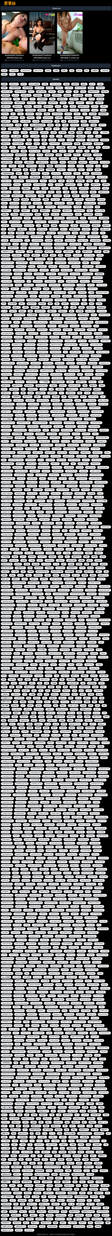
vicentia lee (31, 668)
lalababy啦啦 (72, 218)
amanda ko (15, 735)
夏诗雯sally (71, 248)
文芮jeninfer (79, 211)
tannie (33, 664)
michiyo (5, 356)
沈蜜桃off (5, 196)
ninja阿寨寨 (104, 218)
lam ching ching (42, 910)
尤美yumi (44, 132)
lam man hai (19, 914)
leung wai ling (89, 936)
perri (4, 222)
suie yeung (83, 1033)
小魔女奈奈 (60, 389)
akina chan (6, 315)
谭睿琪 (4, 575)
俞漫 (19, 1115)
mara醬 (48, 240)
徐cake (99, 694)
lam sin (43, 914)
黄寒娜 (98, 1226)
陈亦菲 (64, 1211)
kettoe (80, 166)
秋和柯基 (68, 118)
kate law (46, 624)
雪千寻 (83, 397)
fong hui (95, 839)
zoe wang (58, 1104)
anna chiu (77, 739)
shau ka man (58, 1018)
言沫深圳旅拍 (6, 1208)
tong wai (46, 1051)
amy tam (56, 315)
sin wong (76, 1025)
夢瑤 (65, 687)
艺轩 (52, 136)
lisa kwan (55, 944)
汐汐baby (86, 229)
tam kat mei (97, 367)
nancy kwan (6, 493)
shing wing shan (44, 657)
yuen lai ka (98, 1096)
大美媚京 (53, 385)
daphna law (82, 813)
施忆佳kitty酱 (6, 564)
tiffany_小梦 (6, 1048)
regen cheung (66, 1007)
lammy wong (18, 918)
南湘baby (91, 1118)
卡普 (99, 1118)
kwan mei (31, 899)
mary (79, 966)
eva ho (28, 832)
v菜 (16, 1063)
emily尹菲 (93, 162)
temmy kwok (32, 371)
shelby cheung (20, 367)
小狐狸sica (71, 147)
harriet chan (22, 445)
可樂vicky (16, 1122)
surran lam (6, 1037)
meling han (53, 970)
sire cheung (31, 519)
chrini (96, 802)
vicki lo (17, 1059)
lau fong (78, 918)
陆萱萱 (4, 88)
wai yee (34, 1063)
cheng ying (91, 776)
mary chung (89, 966)
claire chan (6, 813)
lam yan (46, 471)
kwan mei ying (44, 899)
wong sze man (37, 1078)
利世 (97, 207)
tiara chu (27, 1044)
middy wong (67, 973)
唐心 (67, 557)
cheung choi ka (45, 419)
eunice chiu (67, 438)
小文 (32, 1141)
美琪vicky (17, 1193)
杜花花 (99, 304)
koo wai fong (85, 895)
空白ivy (97, 709)
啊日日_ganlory (35, 248)
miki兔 (18, 285)
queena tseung (73, 501)
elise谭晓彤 (57, 821)
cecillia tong (97, 411)
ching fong (21, 791)
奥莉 (57, 304)
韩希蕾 (85, 575)
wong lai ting (21, 672)
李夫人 (16, 393)
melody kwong (91, 970)
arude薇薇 (88, 214)
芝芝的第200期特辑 (81, 1197)
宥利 (23, 389)
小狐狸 (30, 251)
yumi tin (70, 549)
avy (25, 125)
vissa (94, 1059)
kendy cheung (56, 341)
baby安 (59, 746)
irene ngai (85, 865)
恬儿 (37, 1152)
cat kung (57, 761)
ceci (102, 233)
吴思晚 (34, 1122)
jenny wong (6, 337)
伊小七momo (78, 553)
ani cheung (69, 579)
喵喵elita (76, 1122)
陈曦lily (33, 1215)
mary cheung (7, 486)
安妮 (108, 1133)
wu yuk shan (44, 1081)
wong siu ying (67, 222)
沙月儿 (87, 1171)
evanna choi (79, 605)
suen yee (36, 523)
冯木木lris (85, 110)
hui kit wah (18, 449)
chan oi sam (48, 772)
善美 (67, 1122)
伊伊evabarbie (7, 1111)
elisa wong (64, 266)
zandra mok (16, 225)
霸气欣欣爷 (5, 728)
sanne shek (69, 1014)
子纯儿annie (92, 248)
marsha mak (97, 281)
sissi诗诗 (107, 240)
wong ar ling (97, 542)
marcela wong (86, 482)
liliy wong (45, 635)
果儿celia (65, 702)
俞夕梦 (12, 1115)
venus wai (45, 534)
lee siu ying (6, 281)
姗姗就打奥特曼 (35, 1130)
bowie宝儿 (5, 586)
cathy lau (92, 586)
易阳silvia (5, 144)
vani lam (5, 668)
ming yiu (83, 977)
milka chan (70, 240)
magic (105, 638)
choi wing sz (31, 598)
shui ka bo (58, 657)
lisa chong (43, 944)
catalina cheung (58, 411)
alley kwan (44, 315)
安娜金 (4, 1137)
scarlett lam (61, 512)
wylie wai (90, 672)
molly (88, 981)
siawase (35, 1025)
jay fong (98, 333)
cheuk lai (46, 780)
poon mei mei (72, 999)
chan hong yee (37, 769)
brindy (45, 173)
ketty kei (82, 341)
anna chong (89, 739)
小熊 (64, 1141)
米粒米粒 (15, 1189)
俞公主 (4, 1115)
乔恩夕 (93, 1107)
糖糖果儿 (16, 713)
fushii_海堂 (6, 270)
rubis (46, 289)
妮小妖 (17, 691)
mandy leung (72, 281)
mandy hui (6, 642)
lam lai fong (7, 471)
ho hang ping (7, 333)
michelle (67, 173)
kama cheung (74, 460)
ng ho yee (19, 988)
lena (44, 144)
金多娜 (87, 1208)
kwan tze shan (69, 278)
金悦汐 (106, 1208)
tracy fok (57, 1051)
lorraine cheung (8, 638)
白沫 (19, 1185)
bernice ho (16, 318)
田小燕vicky (17, 709)
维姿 (76, 1189)
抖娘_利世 (99, 103)
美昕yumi (104, 1189)
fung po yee (82, 843)
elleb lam (74, 326)
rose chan (74, 1011)
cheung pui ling (81, 784)
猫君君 (33, 170)
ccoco (18, 765)
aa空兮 (47, 731)
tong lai (5, 1051)
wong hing (36, 1070)
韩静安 (4, 147)
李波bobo (95, 1159)
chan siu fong (7, 263)
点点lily (47, 705)
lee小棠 (4, 240)
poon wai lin (36, 1003)
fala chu (104, 605)
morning (5, 359)
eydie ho (80, 832)
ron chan (81, 363)
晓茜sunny (6, 393)
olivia (24, 132)
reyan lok (31, 1011)
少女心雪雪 (5, 1148)
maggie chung (7, 958)
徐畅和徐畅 (5, 1152)
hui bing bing (99, 445)
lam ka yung (42, 627)
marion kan (68, 966)
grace (40, 851)
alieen (4, 735)
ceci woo (39, 765)
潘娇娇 (50, 1178)
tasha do (65, 1040)
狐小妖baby (56, 307)
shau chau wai (44, 516)
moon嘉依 (81, 646)
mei (65, 352)
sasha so (30, 512)
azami (63, 103)
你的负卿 (92, 114)
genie (40, 847)
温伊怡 (26, 1178)
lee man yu (54, 475)
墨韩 (18, 1126)
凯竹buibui (31, 304)
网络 (86, 70)
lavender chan (94, 627)
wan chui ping (57, 1063)
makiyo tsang (7, 962)
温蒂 (30, 568)
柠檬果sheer (16, 1167)
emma (4, 203)
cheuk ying (58, 780)
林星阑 (77, 144)
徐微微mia (49, 155)
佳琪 (79, 679)
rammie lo (27, 1007)
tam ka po (30, 1040)
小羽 (30, 1144)
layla (30, 475)
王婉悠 (37, 1182)
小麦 (106, 1144)
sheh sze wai (14, 222)
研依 (78, 1185)
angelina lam (43, 400)
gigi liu (48, 218)
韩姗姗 (22, 728)
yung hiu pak (7, 1104)
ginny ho (97, 847)
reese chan (84, 504)
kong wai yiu (35, 895)
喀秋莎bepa (41, 687)
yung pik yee (46, 1104)
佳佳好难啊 (12, 304)
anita (98, 136)
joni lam (103, 877)
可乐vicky (74, 125)
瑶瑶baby (66, 1182)
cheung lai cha (21, 784)
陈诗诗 (89, 1215)
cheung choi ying (60, 594)
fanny (16, 836)
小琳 (51, 389)
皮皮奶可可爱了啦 (14, 129)
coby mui (32, 813)
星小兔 (78, 698)
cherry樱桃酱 (6, 419)
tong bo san (46, 244)
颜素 (55, 1223)
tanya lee (43, 664)
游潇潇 (42, 1178)
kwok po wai (21, 903)
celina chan (104, 586)
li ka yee (21, 478)
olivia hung (42, 992)
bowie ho (92, 754)
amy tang (55, 199)
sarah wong (18, 512)
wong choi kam (96, 1066)
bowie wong (73, 259)
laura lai (5, 348)
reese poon (36, 363)
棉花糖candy (74, 229)
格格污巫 (27, 1167)
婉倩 (13, 1133)
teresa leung (7, 1044)
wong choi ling (8, 1070)
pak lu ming (81, 359)
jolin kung (81, 877)
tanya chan (81, 527)
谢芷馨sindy (57, 177)
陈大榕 (56, 724)
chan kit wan (7, 590)
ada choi (51, 233)
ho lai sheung (65, 858)
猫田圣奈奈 (5, 255)
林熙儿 (47, 702)
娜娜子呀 (93, 385)
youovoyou (36, 1096)
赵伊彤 (42, 720)
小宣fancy (20, 251)
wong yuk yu (78, 1078)
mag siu (81, 955)
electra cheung (8, 605)
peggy (99, 650)
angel (78, 214)
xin (85, 114)
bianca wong (102, 750)
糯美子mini (6, 106)
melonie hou (88, 352)
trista (30, 1055)
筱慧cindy (94, 1185)
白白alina (28, 1185)
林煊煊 (71, 564)
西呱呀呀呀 (72, 162)
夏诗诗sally (59, 248)
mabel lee (60, 955)
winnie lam (68, 1066)
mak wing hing (82, 958)
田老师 (91, 1182)
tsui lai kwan (102, 371)
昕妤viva (48, 1156)
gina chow (89, 609)
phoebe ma (14, 207)
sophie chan (92, 519)
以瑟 (20, 679)
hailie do (44, 270)
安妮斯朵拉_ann (7, 251)
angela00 (30, 400)
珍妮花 (81, 307)
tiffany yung (95, 1044)
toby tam (78, 1048)
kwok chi (105, 624)
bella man (103, 404)
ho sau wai (71, 237)
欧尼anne (5, 1171)
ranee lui (38, 1007)
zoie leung (29, 225)
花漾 (71, 70)
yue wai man (31, 382)
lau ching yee (96, 344)
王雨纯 (45, 84)
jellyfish (48, 203)
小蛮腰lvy (63, 1144)
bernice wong (7, 408)
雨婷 (21, 1219)
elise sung (32, 605)
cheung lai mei (75, 419)
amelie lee (27, 735)
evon (78, 438)
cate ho (79, 761)
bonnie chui (94, 408)
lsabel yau (18, 352)
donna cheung (54, 817)
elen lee (76, 434)
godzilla (61, 170)
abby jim (55, 214)
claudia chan (74, 263)
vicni (92, 99)
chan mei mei (21, 772)
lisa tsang (99, 944)
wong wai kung (95, 296)
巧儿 (48, 1148)
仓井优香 (52, 181)
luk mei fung (71, 638)
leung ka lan (7, 936)
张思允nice (23, 177)
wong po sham (80, 296)
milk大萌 (17, 977)
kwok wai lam (84, 278)
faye (96, 326)
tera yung (99, 1040)
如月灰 (40, 155)
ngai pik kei (6, 992)
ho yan (16, 862)
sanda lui (57, 1014)
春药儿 (57, 1156)
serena (99, 512)
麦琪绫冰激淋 (52, 1226)
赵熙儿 (29, 575)
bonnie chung (32, 754)
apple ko (101, 579)
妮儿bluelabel (75, 385)
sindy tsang (18, 519)
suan (49, 1033)
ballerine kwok (19, 583)
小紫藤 (32, 694)
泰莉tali (17, 1174)
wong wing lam (52, 1078)
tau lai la (76, 1040)
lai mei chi (69, 467)
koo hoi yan (29, 344)
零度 (69, 1219)
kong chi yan (93, 624)
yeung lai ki (73, 1089)
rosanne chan (53, 1011)
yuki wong (84, 1100)
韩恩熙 (30, 728)
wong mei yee (38, 1074)
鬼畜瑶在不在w (83, 106)
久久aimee (35, 136)
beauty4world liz (8, 750)
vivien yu (71, 668)
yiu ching (76, 1092)
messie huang (32, 181)
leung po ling (16, 240)
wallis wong (99, 538)
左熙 (46, 694)
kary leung (20, 341)
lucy (88, 118)
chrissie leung (101, 322)
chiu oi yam (69, 423)
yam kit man (87, 1081)
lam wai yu (35, 471)
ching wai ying (73, 791)
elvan (26, 824)
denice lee (29, 434)
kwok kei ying (7, 903)
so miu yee (68, 1029)
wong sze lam (30, 378)
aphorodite (40, 743)
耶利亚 (82, 1193)
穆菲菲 (41, 170)
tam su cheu (6, 371)
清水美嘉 (90, 1174)
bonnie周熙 (46, 754)
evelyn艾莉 (105, 162)
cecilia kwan (83, 411)
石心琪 (87, 393)
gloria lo (19, 851)
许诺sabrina (57, 114)
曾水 (3, 1159)
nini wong (56, 359)
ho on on (5, 862)
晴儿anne (77, 1156)
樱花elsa (16, 307)
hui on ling (44, 449)
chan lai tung (36, 590)
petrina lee (19, 501)
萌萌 (16, 1204)
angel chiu (6, 400)
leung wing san (8, 478)
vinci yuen (60, 668)
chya (41, 598)
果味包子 (70, 1163)
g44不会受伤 (26, 203)
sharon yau (45, 1018)
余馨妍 (55, 679)
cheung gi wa (71, 780)
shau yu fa (84, 1018)
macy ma (83, 638)
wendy (33, 296)
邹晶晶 (90, 181)
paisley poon (68, 359)
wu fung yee (91, 1078)
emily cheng (54, 605)
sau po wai (103, 1014)
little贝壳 (80, 635)
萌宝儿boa (96, 717)
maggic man (42, 352)
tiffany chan (39, 1044)
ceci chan (28, 765)
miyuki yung (41, 285)
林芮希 (79, 564)
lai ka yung (98, 906)
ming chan (59, 977)
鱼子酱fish (73, 99)
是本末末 (18, 564)
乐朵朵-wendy (74, 1107)
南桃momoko (93, 91)
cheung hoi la (100, 780)
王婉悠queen (30, 196)
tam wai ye (42, 1040)
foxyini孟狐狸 (7, 158)
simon (44, 1025)
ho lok (17, 612)
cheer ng (20, 776)
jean (73, 616)
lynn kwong (37, 240)
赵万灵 (20, 575)
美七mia (5, 114)
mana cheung (49, 962)
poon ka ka (60, 501)
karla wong (6, 624)
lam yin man (96, 914)
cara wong (58, 318)
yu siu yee (19, 382)
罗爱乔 (84, 1189)
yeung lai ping (49, 545)
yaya (3, 676)
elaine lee (42, 266)
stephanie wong (23, 523)
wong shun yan (83, 1074)
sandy (103, 653)
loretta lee (104, 635)
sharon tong (32, 1018)
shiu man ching (94, 1022)
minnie (17, 184)
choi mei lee (58, 795)
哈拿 (60, 557)
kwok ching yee (91, 899)
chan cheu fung (40, 322)
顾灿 (26, 173)
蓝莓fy (79, 571)
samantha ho (87, 508)
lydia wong (81, 478)
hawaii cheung (21, 854)
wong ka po (48, 1070)
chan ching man (76, 765)
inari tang (63, 865)
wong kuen (61, 1070)
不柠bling (101, 300)
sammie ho (32, 1014)
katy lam (20, 464)
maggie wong (46, 958)
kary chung (34, 624)
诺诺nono (17, 1208)
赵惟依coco (52, 720)
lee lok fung (41, 475)
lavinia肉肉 (30, 110)
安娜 (74, 691)
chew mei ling (7, 791)
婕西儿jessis (23, 1133)
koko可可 (97, 891)
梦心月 (92, 84)
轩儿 (67, 1208)
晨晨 (101, 698)
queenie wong (88, 501)
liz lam (76, 348)
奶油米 (95, 687)
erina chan (28, 828)
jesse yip (67, 873)
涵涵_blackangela (42, 1174)
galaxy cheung (7, 847)
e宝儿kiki (91, 832)
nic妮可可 (31, 650)
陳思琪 (4, 1219)
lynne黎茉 (24, 955)
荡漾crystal (60, 717)
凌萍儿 (32, 683)
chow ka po (83, 798)
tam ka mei (19, 1040)
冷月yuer (23, 683)
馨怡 (71, 311)
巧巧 (55, 1148)
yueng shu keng (53, 1100)
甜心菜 (90, 568)
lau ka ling (20, 921)
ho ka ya (30, 858)
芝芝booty (14, 84)
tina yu (56, 531)
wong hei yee (23, 1070)
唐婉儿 (19, 687)
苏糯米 (33, 717)
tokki (71, 664)
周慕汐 (47, 114)
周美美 (4, 687)
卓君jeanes (66, 1118)
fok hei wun (43, 839)
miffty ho (5, 490)
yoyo (68, 91)
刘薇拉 (4, 1118)
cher (48, 594)
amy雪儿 (44, 579)
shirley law (66, 1022)
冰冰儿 (23, 557)
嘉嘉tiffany (17, 385)
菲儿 (89, 1200)
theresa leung (33, 531)
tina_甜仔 (27, 184)
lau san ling (55, 921)
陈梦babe (20, 233)
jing (48, 620)
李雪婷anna (68, 251)
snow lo (56, 519)
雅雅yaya (13, 1219)
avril (20, 114)
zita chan (18, 553)
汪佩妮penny (20, 568)
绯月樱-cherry (7, 110)
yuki (64, 1100)
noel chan (67, 493)
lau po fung (42, 921)
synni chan (54, 1037)
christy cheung (50, 806)
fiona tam (37, 218)
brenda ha (17, 586)
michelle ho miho (38, 973)
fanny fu (39, 836)
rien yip (18, 508)
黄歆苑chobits (7, 1230)
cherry (49, 263)
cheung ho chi (60, 419)
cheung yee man (67, 787)
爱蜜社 (64, 70)
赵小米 (50, 1208)
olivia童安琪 (6, 497)
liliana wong (69, 940)
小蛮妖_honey (51, 1144)
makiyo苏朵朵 (21, 962)
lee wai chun (67, 475)
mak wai (70, 958)
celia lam (19, 415)
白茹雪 (91, 147)
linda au (81, 940)
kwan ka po (42, 344)
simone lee (6, 519)
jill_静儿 (28, 620)
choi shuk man (101, 795)
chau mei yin (37, 594)
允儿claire (63, 225)
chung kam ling (21, 810)
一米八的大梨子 (43, 158)
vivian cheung (21, 296)
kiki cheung (83, 464)
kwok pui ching (35, 903)
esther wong (66, 828)
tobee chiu (57, 1048)
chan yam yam (104, 590)
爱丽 (75, 1178)
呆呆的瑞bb (91, 683)
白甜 (48, 196)
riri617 (41, 1011)
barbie (92, 746)
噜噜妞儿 (92, 1122)
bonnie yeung (94, 583)
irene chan (99, 612)
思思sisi (36, 698)
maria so (30, 966)
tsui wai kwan (51, 1055)
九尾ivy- (70, 382)
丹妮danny (30, 1107)
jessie (82, 158)
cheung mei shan (77, 594)
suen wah (58, 1033)
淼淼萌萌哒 (35, 307)
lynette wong (95, 478)
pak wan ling (31, 996)
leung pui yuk (75, 936)
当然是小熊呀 (71, 560)
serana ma (88, 512)
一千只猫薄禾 (44, 382)
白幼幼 (12, 1185)
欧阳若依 (15, 705)
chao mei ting (7, 776)
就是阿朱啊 (5, 95)
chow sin (44, 802)
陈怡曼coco (16, 1215)
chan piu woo (58, 415)
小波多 (74, 192)
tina (32, 99)
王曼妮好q (49, 568)
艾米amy (52, 1197)
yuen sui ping (26, 676)
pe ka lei (52, 996)
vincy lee (65, 1059)
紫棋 (33, 713)
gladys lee (33, 270)
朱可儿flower (34, 151)
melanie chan (40, 970)
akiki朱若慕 (88, 731)
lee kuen (78, 929)
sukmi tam (17, 661)
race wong (18, 504)
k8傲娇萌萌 (99, 274)
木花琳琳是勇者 (15, 88)
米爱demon (6, 713)
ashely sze (21, 404)
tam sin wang (78, 661)
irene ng (17, 616)
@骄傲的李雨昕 (36, 731)
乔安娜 (85, 1107)
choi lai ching (19, 795)
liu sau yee (33, 947)
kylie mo (75, 906)
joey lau (49, 877)
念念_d (81, 170)
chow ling (33, 802)
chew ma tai (95, 787)
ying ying (96, 378)
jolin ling (92, 877)
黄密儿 (90, 1226)
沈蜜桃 (25, 307)
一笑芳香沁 (104, 132)
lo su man (98, 947)
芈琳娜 (31, 571)
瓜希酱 (18, 125)
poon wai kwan (21, 1003)
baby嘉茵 (50, 746)
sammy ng (99, 508)
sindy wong (98, 1025)
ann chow (81, 579)
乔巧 (58, 553)
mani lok (96, 962)
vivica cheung (45, 538)
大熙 (3, 229)
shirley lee (69, 289)
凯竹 (39, 683)
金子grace (96, 1208)
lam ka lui (86, 910)
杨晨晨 (4, 84)
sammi (85, 173)
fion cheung (102, 836)
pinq (49, 501)
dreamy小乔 (21, 266)
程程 (85, 1185)
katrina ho (79, 884)
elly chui (102, 821)
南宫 (76, 91)
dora (58, 106)
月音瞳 (48, 129)
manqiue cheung (70, 482)
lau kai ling (6, 475)
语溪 (106, 571)
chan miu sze (63, 590)
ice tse (65, 612)
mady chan (30, 352)
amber (100, 255)
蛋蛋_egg (90, 1204)
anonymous (60, 166)
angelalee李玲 (97, 735)
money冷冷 (84, 188)
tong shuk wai (34, 1051)
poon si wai (85, 999)
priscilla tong (54, 653)
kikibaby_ (5, 891)
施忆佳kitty (24, 1156)
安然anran (14, 389)
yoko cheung (7, 382)
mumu (59, 984)
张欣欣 (21, 166)
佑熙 (3, 248)
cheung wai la (35, 787)
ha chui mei (86, 851)
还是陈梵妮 (98, 720)
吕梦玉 (25, 1122)
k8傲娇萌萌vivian (102, 337)
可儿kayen (42, 557)
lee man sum (102, 929)
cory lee (15, 326)
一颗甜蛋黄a (32, 147)
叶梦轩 (62, 683)
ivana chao (41, 616)
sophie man (102, 1029)
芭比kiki (94, 1197)
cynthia (49, 601)
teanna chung (7, 531)
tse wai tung (7, 534)
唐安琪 (61, 91)
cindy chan (61, 810)
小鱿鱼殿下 (97, 1144)
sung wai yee (104, 1033)
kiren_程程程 (56, 891)
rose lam (36, 508)
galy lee (31, 847)
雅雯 (60, 255)
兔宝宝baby (68, 1115)
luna (4, 955)
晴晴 (15, 702)
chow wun (56, 802)
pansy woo (42, 497)
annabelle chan (69, 315)
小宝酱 (32, 560)
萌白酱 (16, 199)
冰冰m (14, 683)
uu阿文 (99, 664)
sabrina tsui (6, 1014)
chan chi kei (44, 415)
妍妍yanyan (15, 1130)
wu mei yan (104, 1078)
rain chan (6, 1007)
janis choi (73, 452)
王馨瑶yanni (20, 103)
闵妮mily (38, 724)
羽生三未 (71, 713)
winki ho (99, 374)
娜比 (25, 170)
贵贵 (34, 1208)
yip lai (4, 549)
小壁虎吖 (62, 1137)
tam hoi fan (6, 1040)
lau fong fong (91, 918)
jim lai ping (38, 877)
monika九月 (96, 356)
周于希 (24, 84)
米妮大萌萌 (105, 1185)
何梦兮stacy (44, 679)
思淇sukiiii (67, 211)
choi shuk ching (85, 795)
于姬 (38, 225)
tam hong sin (51, 661)
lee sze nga (53, 932)
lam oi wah (32, 914)
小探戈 (32, 229)
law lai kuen (51, 925)
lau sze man (68, 921)
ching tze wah (37, 237)
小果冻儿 (12, 166)
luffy (61, 281)
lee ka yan (56, 173)
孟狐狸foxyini (104, 248)
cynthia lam (40, 326)
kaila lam (61, 460)
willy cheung (19, 542)
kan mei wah (6, 884)
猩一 (66, 307)
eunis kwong (100, 828)
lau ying (17, 925)
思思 (28, 698)
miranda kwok (32, 981)
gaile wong (95, 843)
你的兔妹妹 (5, 557)
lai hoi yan (86, 906)
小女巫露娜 (61, 147)
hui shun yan (7, 865)
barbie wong (33, 583)
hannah (101, 609)
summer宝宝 (96, 173)
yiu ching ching (89, 1092)
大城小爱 (73, 687)
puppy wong (49, 1003)
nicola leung (20, 992)
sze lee (65, 1037)
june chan (48, 880)
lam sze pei (98, 278)
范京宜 (49, 717)
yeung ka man (35, 545)
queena (5, 289)
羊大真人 (85, 196)
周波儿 (48, 1122)
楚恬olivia (6, 307)
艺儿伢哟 (35, 1197)
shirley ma (81, 289)
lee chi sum (6, 929)
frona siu (19, 843)
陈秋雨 (46, 214)
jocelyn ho (81, 456)
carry (51, 110)
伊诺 (3, 304)
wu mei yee (6, 1081)
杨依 (63, 564)
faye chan (50, 836)
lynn (16, 132)
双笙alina (5, 385)
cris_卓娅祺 (16, 136)
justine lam (91, 620)
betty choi (33, 408)
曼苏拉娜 (35, 564)
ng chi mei (20, 650)
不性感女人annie (58, 382)
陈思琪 (38, 214)
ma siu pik (36, 955)
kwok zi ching (94, 903)
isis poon (94, 270)
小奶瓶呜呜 (84, 1137)
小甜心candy (82, 1141)
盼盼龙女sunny (62, 709)
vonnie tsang (85, 538)
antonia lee (83, 315)
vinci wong (31, 538)
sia (27, 1025)
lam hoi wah (103, 467)
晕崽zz (93, 192)
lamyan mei (31, 918)
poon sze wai (7, 1003)
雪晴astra (81, 136)
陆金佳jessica (53, 1211)
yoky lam (24, 1096)
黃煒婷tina (90, 728)
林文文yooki (67, 144)
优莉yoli (61, 1111)
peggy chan (79, 497)
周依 (41, 1122)
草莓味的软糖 (35, 177)
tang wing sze (22, 664)
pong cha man (33, 999)
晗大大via (66, 1156)
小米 (104, 1141)
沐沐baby (77, 1171)
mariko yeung (19, 642)
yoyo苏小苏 (13, 676)
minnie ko (94, 977)
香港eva (82, 1223)
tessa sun (20, 531)
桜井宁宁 (102, 125)
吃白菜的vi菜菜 (72, 683)
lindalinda (19, 181)
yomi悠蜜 (87, 244)
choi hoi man (82, 423)
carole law (37, 761)
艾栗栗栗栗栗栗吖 (7, 173)
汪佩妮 (68, 1171)
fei (82, 836)
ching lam (91, 594)
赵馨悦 (62, 720)
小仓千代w (72, 170)
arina (50, 743)
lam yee (74, 914)
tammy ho (69, 527)
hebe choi (34, 445)
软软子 (11, 233)
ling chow (19, 944)
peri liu (74, 996)
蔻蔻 (3, 720)
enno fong (20, 438)
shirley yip (82, 516)
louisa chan (50, 281)
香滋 (90, 1223)
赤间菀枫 (55, 397)
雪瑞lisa (102, 724)
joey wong (105, 456)
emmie (27, 218)
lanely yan (6, 181)
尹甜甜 (84, 121)
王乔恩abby (16, 255)
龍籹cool (30, 233)
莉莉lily (61, 1200)
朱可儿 (31, 91)
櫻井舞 (99, 1167)
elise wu (86, 434)
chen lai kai (96, 415)
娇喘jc (74, 1130)
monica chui (54, 285)
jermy (108, 452)
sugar (59, 523)
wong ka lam (7, 672)
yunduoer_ (88, 549)
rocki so (70, 363)
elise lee (46, 821)
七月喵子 (95, 151)
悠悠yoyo (46, 1152)
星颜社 (4, 74)
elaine (31, 266)
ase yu (72, 743)
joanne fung (68, 456)
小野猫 (81, 1144)
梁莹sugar (37, 1167)
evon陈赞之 (90, 177)
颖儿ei (26, 1223)
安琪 (81, 691)
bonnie (5, 754)
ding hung (41, 817)
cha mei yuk (61, 765)
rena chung (6, 1011)
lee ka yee (67, 929)
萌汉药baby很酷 (57, 571)
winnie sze (57, 542)
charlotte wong (23, 594)
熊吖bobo (39, 568)
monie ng (84, 356)
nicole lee (56, 493)
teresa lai (34, 244)
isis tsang (56, 449)
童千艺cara (100, 568)
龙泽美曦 (79, 311)
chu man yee (79, 806)
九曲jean (38, 106)
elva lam (17, 824)
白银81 (16, 99)
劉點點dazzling (27, 1118)
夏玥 (58, 687)
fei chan (90, 836)
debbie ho (104, 430)
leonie (70, 203)
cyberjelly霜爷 (37, 601)
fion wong (6, 839)
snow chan (44, 519)
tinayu (62, 664)
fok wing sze (16, 441)
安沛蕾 (24, 560)
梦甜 (101, 702)
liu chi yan (6, 184)
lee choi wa (45, 929)
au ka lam (94, 743)
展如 (39, 694)
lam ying (5, 918)
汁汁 (23, 705)
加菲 (38, 1118)
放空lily (5, 1156)
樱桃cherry (89, 1167)
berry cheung (64, 750)
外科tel (81, 1126)
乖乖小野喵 (104, 676)
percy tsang (6, 501)
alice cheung (67, 214)
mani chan (56, 482)
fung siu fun (77, 441)
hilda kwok (6, 612)
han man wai (7, 854)
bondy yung (69, 408)
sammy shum (82, 653)
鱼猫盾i (80, 728)
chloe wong (17, 598)
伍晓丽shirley (43, 1111)
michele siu (85, 486)
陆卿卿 (45, 255)
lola (4, 166)
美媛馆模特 (93, 1189)
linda (79, 203)
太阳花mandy (84, 687)
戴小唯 (81, 1152)
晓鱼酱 (27, 564)
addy (55, 731)
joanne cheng (41, 337)
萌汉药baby (53, 103)
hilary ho (103, 330)
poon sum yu (98, 999)
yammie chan (44, 378)
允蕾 (52, 1115)
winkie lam (44, 296)
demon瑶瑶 (17, 434)
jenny (15, 873)
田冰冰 (65, 129)
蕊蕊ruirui (89, 571)
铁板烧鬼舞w (103, 114)
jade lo (33, 869)
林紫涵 (55, 702)
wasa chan (6, 542)
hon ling (40, 612)
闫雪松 (48, 575)
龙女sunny (29, 1230)
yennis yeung (82, 222)
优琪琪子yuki (81, 382)
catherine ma (7, 765)
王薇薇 (57, 1182)
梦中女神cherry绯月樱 (52, 1167)
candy (45, 188)
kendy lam (31, 464)
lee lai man (90, 929)
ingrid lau (87, 612)
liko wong (32, 478)
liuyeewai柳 (45, 947)
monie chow (72, 356)
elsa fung (6, 824)
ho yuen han (27, 862)
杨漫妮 (23, 702)
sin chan (54, 1025)
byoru (95, 233)
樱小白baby (77, 1167)
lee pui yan (55, 631)
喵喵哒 (51, 687)
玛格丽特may (72, 568)
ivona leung (83, 449)
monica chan (20, 984)
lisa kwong (67, 944)
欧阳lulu (16, 1171)
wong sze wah (78, 672)
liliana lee (56, 940)
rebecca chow (51, 1007)
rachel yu (101, 1003)
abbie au (34, 579)
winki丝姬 (55, 296)
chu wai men (60, 263)
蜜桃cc (37, 397)
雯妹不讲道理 (41, 91)
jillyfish (26, 877)
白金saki (46, 151)
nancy (77, 173)
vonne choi (72, 538)
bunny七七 (6, 411)
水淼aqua (100, 88)
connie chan (85, 598)
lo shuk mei (86, 947)
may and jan (103, 966)
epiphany (72, 824)
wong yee (65, 1078)
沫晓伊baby (52, 393)
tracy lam (80, 1051)
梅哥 (94, 702)
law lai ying (64, 925)
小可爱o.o (53, 1137)
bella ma (92, 404)
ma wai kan (48, 955)
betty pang (77, 750)
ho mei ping (79, 858)
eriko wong (42, 438)
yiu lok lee (104, 1092)
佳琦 (101, 1111)
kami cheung (98, 880)
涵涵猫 (54, 1174)
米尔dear (5, 1189)
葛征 (22, 118)
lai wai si (83, 344)
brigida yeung (30, 318)
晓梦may (97, 389)
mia (26, 973)
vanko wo (18, 374)
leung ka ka (55, 348)
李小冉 (53, 1159)
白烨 (3, 129)
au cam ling (82, 743)
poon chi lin (58, 999)
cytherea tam (35, 430)
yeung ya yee (77, 545)
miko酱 (73, 188)
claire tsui (59, 598)
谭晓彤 (27, 1208)
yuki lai (73, 1100)
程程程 (98, 170)
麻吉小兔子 (5, 579)
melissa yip (44, 486)
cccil (99, 259)
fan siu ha (6, 836)
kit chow (78, 891)
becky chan (23, 750)
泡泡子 (95, 1171)
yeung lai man (71, 378)
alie (102, 397)
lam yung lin (71, 471)
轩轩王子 (79, 720)
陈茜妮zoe (79, 1215)
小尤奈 (29, 144)
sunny (43, 181)
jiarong (16, 877)
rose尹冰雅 (85, 1011)
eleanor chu (34, 821)
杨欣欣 (24, 1163)
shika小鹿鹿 (6, 99)
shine (26, 1022)
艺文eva (87, 713)
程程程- (67, 196)
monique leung (67, 646)
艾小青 (59, 136)
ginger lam (42, 330)
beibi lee (5, 318)
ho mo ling (103, 858)
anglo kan (19, 739)
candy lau (17, 411)
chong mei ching (53, 798)
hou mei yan (87, 862)
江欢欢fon (58, 1171)
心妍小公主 (42, 103)
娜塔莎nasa (84, 1130)
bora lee (57, 754)
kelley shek (29, 278)
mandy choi (62, 962)
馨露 (108, 1223)
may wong (6, 970)
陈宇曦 (64, 724)
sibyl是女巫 (69, 657)
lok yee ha (38, 281)
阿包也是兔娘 (69, 136)
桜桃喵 (66, 84)
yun (78, 549)
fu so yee (65, 441)
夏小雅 (35, 211)
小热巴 (84, 304)
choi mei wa (70, 795)
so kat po (81, 657)
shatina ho (56, 289)
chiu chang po (88, 791)
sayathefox (54, 144)
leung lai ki (20, 635)
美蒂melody (48, 1193)
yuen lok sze (35, 549)
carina (104, 758)
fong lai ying (49, 609)
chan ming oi (35, 772)
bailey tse (69, 746)
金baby (20, 724)
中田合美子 (19, 1107)
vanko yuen (33, 534)
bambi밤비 (35, 173)
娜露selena (38, 129)
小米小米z (5, 1144)
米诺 (23, 1189)
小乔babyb (98, 691)
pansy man (94, 359)
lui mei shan (57, 638)
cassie (48, 761)
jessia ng (29, 337)
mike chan (80, 973)
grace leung (51, 851)
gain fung (90, 441)
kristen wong (55, 278)
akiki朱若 (77, 731)
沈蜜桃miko (40, 393)
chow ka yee (95, 798)
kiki (73, 464)
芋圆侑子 (67, 155)
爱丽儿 (63, 705)
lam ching (30, 627)
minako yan (44, 356)
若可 (37, 1200)
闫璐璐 (32, 1211)
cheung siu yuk (96, 784)
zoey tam (29, 553)
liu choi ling (7, 947)
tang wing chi (7, 664)
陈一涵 (48, 724)
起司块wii (19, 110)
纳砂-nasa (50, 713)
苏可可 (13, 1200)
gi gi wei (49, 847)
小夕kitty (75, 304)
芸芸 (102, 1197)
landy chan (95, 471)
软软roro (83, 162)
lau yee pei (6, 925)
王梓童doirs (47, 1182)
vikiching (34, 1059)
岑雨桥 (30, 1148)
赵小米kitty (35, 199)
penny (105, 188)
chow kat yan (7, 802)
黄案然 (100, 728)
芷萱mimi (24, 717)
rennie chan (6, 508)
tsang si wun (87, 371)
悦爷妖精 (62, 1152)
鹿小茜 (42, 1226)
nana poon (93, 646)
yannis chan (63, 1085)
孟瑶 (47, 691)
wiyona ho (84, 542)
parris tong (54, 497)
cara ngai (70, 758)
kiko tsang (25, 891)
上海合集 (99, 1104)
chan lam (91, 769)
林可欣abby (49, 1163)
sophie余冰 (6, 1033)
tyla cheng (77, 1055)
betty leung (45, 408)
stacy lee (92, 657)
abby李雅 (41, 233)
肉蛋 (79, 713)
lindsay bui (93, 940)
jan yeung (64, 869)
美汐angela (6, 1193)
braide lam (104, 754)
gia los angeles (71, 847)
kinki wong (41, 278)
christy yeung (65, 806)
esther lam (55, 438)
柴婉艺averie (103, 192)
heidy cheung (47, 445)
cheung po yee (56, 322)
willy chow (33, 542)
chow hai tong (69, 798)
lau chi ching (54, 918)
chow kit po (20, 802)
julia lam (50, 460)
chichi (71, 166)
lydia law (13, 955)
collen (4, 326)
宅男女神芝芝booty (84, 1133)
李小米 (56, 564)
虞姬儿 (99, 571)
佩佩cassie (92, 1111)
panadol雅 (65, 650)
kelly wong (28, 888)
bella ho (43, 750)
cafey (38, 758)
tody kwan (90, 1048)
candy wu (59, 758)
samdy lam (6, 192)
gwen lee (74, 851)
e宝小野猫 (101, 832)
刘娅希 (106, 1115)
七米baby (80, 1104)
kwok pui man (56, 344)
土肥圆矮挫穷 (42, 99)
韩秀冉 (107, 1219)
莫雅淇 (87, 717)
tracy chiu (74, 531)
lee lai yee (17, 348)
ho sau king (21, 333)
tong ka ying (103, 1048)
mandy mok (75, 962)
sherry (17, 1022)
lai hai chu (57, 467)
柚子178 (63, 229)
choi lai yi (45, 795)
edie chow (63, 326)
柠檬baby (98, 1163)
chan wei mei (21, 263)
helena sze (72, 854)
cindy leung (85, 810)
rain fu (16, 1007)
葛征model (27, 397)
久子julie (52, 1107)
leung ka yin (20, 936)
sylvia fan (46, 527)
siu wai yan (21, 292)
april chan (103, 400)
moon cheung (35, 984)
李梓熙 (59, 155)
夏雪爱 (94, 557)
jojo (3, 460)
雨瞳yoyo (40, 1219)
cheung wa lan (7, 787)
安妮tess (66, 691)
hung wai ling (53, 612)
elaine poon (64, 434)
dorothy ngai (102, 817)
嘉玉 (84, 1122)
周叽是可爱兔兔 (6, 162)
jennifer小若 (83, 616)
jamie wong (6, 274)
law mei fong (78, 925)
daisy (46, 430)
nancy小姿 (95, 188)
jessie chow (33, 456)
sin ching (65, 1025)
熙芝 (55, 705)
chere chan (103, 776)
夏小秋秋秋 (48, 248)
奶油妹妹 (11, 229)
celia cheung (7, 415)
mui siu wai (48, 984)
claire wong (19, 813)
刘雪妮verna (13, 248)
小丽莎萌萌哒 (22, 1137)
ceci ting (71, 411)
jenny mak (25, 873)
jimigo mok (39, 620)
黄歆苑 (80, 177)
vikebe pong (69, 374)
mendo (18, 973)
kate (103, 181)
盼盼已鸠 (13, 311)
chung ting (48, 810)
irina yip (5, 869)
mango (86, 962)
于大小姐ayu (41, 192)
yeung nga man (100, 1089)
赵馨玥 (70, 720)
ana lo (66, 735)
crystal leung (22, 601)
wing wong (17, 1066)
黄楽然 (47, 95)
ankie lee (55, 400)
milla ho (37, 977)
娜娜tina (5, 1133)
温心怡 (63, 162)
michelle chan (102, 352)
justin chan (87, 274)
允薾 (63, 121)
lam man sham (21, 471)
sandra (94, 653)
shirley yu (92, 289)
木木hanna (46, 564)
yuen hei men (99, 244)
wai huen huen (60, 244)
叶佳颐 (61, 181)
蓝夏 (64, 1204)
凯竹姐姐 (32, 557)
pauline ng (77, 650)
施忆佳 (14, 1156)
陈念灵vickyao (75, 724)
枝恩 (86, 564)
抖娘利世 (98, 560)
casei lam (94, 318)
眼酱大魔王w (62, 99)
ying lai (103, 545)
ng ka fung (32, 988)
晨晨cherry (6, 702)
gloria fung (6, 851)
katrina (56, 624)
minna (15, 95)
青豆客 (12, 74)
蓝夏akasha (94, 121)
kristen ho (18, 467)
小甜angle (15, 694)
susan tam (19, 527)
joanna (52, 140)
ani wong (31, 739)
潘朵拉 (39, 705)
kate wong (54, 884)
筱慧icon (36, 255)
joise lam (69, 877)
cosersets (14, 70)
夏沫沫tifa (16, 170)
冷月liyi (85, 1115)
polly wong (19, 999)
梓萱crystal (31, 166)
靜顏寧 (87, 1219)
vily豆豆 (49, 668)
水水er (49, 1171)
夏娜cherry (36, 1126)
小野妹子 (104, 106)
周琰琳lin (96, 225)
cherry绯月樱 (62, 110)
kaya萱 (36, 121)
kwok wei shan (70, 344)
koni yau (5, 344)
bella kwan (40, 259)
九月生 (73, 129)
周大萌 (14, 177)
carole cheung (23, 761)
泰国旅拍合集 (6, 1174)
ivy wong (95, 449)
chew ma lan (82, 787)
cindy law (73, 810)
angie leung (6, 739)
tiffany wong (81, 1044)
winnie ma (94, 668)
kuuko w (31, 103)
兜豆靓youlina (7, 155)
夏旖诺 (46, 1126)
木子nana (12, 1159)
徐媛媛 (81, 560)
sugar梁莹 (5, 244)
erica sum (5, 828)
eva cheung (17, 832)
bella (34, 750)
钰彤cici (23, 1211)
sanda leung (45, 1014)
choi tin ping (22, 798)
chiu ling (101, 791)
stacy (16, 1033)
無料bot (97, 129)
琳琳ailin (91, 307)
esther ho (53, 828)
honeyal (39, 862)
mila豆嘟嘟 (6, 977)
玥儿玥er (62, 132)
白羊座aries (39, 709)
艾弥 (104, 713)
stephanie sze (46, 292)
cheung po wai (65, 784)
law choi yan (7, 631)
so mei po (57, 1029)
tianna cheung (46, 371)
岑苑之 (22, 1148)
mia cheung (72, 486)
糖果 (30, 1189)
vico (25, 1059)
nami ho (85, 490)
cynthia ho (6, 430)
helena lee (60, 854)
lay (99, 925)
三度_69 (88, 95)
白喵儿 (4, 1185)
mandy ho (44, 482)
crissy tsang (98, 598)
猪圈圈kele (5, 1182)
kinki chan (44, 891)
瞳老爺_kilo (69, 1185)
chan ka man (51, 769)
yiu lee (24, 549)
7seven (25, 731)
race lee (15, 289)
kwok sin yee (65, 903)
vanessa (80, 103)
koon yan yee (7, 899)
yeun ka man (20, 545)
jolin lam (65, 337)
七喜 (56, 676)
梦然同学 (66, 1167)
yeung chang (21, 1089)
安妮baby (56, 691)
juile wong (75, 274)
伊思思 (28, 679)
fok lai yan (56, 839)
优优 (53, 1111)
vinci (44, 1059)
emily (95, 434)
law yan (91, 925)
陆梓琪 (56, 575)
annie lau (6, 259)
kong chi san (7, 895)
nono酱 (91, 493)
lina (65, 188)
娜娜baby (104, 1130)
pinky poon (39, 501)
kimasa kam (59, 218)
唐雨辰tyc (26, 211)
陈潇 (70, 1215)
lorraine (98, 348)
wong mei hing (36, 672)
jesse (46, 873)
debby (85, 263)
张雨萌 (94, 125)
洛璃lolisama (17, 196)
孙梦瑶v (51, 147)
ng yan (94, 988)
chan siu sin (75, 772)
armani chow (19, 259)
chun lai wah (93, 806)
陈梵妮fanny (61, 1215)
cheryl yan (20, 419)
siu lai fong (45, 1029)
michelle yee (54, 973)
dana (37, 144)
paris (42, 996)
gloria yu (67, 330)
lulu (71, 478)
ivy (97, 181)
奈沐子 (32, 155)
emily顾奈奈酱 (7, 438)
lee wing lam (66, 932)
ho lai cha (52, 858)
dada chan (43, 813)
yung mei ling (33, 1104)
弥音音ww (104, 140)
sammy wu (6, 512)
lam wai (65, 914)
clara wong (72, 598)
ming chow (72, 977)
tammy (24, 244)
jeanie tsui (85, 452)
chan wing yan (89, 772)
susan (79, 151)
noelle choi (80, 493)
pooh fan (46, 999)
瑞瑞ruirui (70, 393)
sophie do (33, 292)
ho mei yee (91, 858)
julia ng (26, 880)
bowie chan (80, 754)
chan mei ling (7, 772)
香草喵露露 (50, 170)
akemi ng (77, 255)
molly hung (99, 981)
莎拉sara (71, 1200)
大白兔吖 (98, 1126)
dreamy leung (88, 601)
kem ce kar (51, 888)
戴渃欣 (90, 560)
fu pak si (30, 843)
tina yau (46, 531)
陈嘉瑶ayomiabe (88, 1211)
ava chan (20, 746)
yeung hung (49, 1089)
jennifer (30, 114)
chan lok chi (104, 769)
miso (25, 136)
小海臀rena (29, 162)
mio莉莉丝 (17, 646)
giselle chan (55, 330)
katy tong (17, 278)
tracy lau (89, 664)
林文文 (39, 702)
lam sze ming (56, 627)
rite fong (59, 363)
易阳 (70, 698)
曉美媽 (50, 125)
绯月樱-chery (66, 1189)
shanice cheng (19, 516)
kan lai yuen (104, 620)
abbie (25, 579)
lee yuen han (79, 932)
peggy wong (63, 996)
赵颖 (30, 311)
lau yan (103, 921)
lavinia (5, 151)
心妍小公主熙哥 (27, 1152)
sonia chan (79, 519)
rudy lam (103, 1011)
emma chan (49, 824)
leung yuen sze (7, 940)
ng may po (31, 359)
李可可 (58, 251)
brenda (17, 758)
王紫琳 (73, 307)
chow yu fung (84, 802)
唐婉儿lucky (29, 687)
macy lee (71, 955)
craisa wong (26, 326)
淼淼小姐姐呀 (105, 229)
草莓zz (45, 1200)
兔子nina (105, 679)
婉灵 (34, 691)
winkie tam (45, 542)
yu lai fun (59, 1096)
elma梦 (43, 605)
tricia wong (6, 1055)
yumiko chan (60, 300)
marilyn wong (101, 482)
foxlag (55, 441)
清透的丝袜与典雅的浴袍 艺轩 (11, 1178)
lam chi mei (102, 177)
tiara (40, 207)
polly (17, 653)
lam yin (84, 914)
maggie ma (21, 958)
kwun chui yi (21, 906)
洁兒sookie (28, 1174)
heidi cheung (36, 854)
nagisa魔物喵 (34, 84)
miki (95, 132)
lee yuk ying (92, 932)
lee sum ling (80, 631)
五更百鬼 (96, 118)
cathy (16, 322)
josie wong (31, 460)
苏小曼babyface (26, 214)
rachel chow (63, 1003)
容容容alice (33, 389)
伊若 (35, 679)
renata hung (97, 504)
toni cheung (74, 371)
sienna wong (95, 516)
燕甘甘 (68, 1178)
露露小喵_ (77, 1219)
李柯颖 (85, 1159)
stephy (94, 106)
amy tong (56, 735)
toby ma (68, 1048)
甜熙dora (5, 709)
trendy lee (86, 531)
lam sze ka (54, 914)
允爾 (57, 121)
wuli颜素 (56, 1081)
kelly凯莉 (39, 888)
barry (101, 746)
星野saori (49, 251)
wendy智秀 (82, 668)
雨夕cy (93, 724)
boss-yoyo (68, 754)
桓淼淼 (87, 702)
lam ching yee (58, 910)
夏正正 (73, 1126)
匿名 (100, 382)
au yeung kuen (7, 746)
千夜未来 (74, 225)
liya (27, 240)
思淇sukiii (53, 229)
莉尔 (53, 1200)
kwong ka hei (7, 906)
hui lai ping (45, 333)
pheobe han (86, 996)
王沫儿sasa (60, 568)
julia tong (37, 880)
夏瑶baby (106, 225)
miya (24, 158)
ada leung (102, 311)
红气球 (41, 713)
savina (40, 512)
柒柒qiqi (88, 1163)
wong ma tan (102, 1070)
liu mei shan (20, 947)
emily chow (37, 824)
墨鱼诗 (26, 1126)
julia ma (16, 880)
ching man (44, 791)
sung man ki (96, 523)
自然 (107, 1193)
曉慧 (85, 1156)
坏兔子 (4, 1126)
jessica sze (6, 620)
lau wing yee (91, 921)
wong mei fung (24, 1074)
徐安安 (73, 106)
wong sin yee (7, 545)
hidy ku (95, 854)
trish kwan (20, 1055)
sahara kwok (60, 508)
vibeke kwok (69, 534)
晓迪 (95, 698)
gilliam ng (85, 847)
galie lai (21, 847)
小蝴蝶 (73, 1144)
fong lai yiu (6, 843)
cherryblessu (22, 780)
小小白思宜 (5, 1141)
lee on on (15, 932)
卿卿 (50, 304)
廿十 (79, 184)
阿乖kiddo (41, 1211)
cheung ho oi (85, 780)
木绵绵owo (56, 95)
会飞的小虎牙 (73, 1111)
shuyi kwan (62, 367)
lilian (42, 478)
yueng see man (37, 1100)
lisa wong (68, 635)
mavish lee (20, 486)
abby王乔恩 (90, 311)
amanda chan (64, 233)
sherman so (6, 1022)
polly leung (27, 653)
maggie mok (95, 638)
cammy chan (29, 586)
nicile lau (44, 493)
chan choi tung (92, 765)
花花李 (15, 717)
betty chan (21, 408)
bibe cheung (70, 583)
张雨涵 (91, 694)
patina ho (66, 497)
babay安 (40, 746)
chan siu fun (77, 590)
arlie (94, 315)
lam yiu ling (57, 471)
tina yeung (19, 1048)
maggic (90, 955)
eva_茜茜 (49, 832)
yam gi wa (5, 300)
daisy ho (55, 430)
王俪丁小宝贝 (73, 705)
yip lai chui (28, 1092)
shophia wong (7, 292)
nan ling (68, 984)
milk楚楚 (27, 977)
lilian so (44, 940)
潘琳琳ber (45, 307)
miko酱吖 (59, 240)
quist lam (6, 504)
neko (71, 151)
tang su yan (91, 661)
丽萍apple (41, 1107)
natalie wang (93, 984)
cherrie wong (7, 780)
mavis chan (46, 642)
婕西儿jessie (70, 184)
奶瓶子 (103, 687)
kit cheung (80, 624)
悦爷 (44, 698)
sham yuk (19, 1018)
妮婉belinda (6, 691)
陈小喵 (25, 99)
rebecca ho (72, 504)
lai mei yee (28, 910)
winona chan (70, 542)
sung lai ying (83, 523)
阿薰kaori (52, 311)
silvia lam (74, 367)
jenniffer (5, 873)
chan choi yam (7, 237)
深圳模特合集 (64, 1174)
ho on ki (55, 270)
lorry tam (6, 352)
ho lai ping (86, 445)
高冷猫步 (63, 728)
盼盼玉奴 (58, 1185)
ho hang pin (18, 858)
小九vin (43, 389)
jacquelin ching (8, 452)
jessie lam (17, 620)
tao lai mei (54, 1040)
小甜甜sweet (94, 1141)
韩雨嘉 (93, 575)
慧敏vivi (72, 1152)
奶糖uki (4, 1130)
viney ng (89, 374)
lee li (105, 237)
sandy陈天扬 (95, 240)
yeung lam (86, 1089)
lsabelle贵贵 (69, 951)
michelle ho (68, 642)
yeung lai (61, 1089)
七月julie (65, 676)
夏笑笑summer (41, 385)
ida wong (75, 612)
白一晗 (4, 311)
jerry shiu (37, 873)
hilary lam (55, 188)
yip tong (53, 1092)
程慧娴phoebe (85, 709)
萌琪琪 (106, 717)
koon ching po (99, 895)
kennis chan (70, 341)
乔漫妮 (101, 1107)
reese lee (37, 289)
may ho (57, 642)
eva (98, 147)
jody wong (93, 456)
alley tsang (89, 255)
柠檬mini (5, 1167)
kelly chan (43, 341)
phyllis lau (102, 285)
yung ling (20, 1104)
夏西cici (85, 125)
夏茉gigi (18, 162)
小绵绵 (22, 1144)
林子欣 (57, 129)
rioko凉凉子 (99, 95)
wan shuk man (85, 1063)
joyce (41, 460)
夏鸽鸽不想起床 (21, 155)
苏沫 (31, 1200)
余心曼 (83, 1111)
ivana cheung (69, 449)
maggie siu (33, 958)
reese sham (48, 363)
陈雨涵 (97, 1215)
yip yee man (64, 1092)
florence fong (34, 609)
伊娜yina (19, 1111)
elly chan (90, 821)
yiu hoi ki (14, 549)
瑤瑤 (97, 705)
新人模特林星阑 (85, 389)
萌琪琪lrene (6, 1204)
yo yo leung (47, 300)
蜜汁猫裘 (100, 99)
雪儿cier (76, 575)
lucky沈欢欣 (45, 638)
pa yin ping (69, 992)
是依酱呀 (58, 118)
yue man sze (71, 1096)
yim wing (5, 1092)
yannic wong (26, 1085)
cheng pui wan (48, 776)
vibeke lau (6, 1059)
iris (17, 158)
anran (91, 579)
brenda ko (28, 758)
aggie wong (65, 731)
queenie (15, 151)
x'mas (65, 1081)
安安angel (13, 560)
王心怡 (90, 170)
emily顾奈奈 (25, 121)
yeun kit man (7, 1089)
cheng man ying (33, 776)
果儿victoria (80, 88)
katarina (31, 341)
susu (44, 1037)
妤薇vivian (22, 229)
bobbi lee (57, 408)
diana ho (95, 263)
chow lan (6, 426)
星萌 (91, 304)
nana (32, 158)
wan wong (98, 1063)
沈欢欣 (95, 229)
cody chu (82, 426)
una (97, 166)
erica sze (17, 828)
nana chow (97, 490)
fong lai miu (44, 441)
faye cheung (62, 836)
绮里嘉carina (97, 393)
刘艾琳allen (64, 158)
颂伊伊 (54, 728)
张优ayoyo (65, 694)
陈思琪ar (5, 1215)
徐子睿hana (19, 698)
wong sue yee (16, 378)
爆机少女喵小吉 (6, 103)
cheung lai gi (36, 784)
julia (81, 620)
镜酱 (44, 140)
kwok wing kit (79, 903)
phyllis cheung (8, 363)
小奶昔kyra (73, 1137)
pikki (29, 501)
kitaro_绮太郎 (20, 91)
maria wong (42, 966)
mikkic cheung (30, 356)
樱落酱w (82, 147)
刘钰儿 (39, 114)
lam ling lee (98, 910)
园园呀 (86, 557)
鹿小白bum (32, 1226)
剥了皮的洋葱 (14, 1118)
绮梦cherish (14, 188)
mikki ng (91, 973)
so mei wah (67, 519)
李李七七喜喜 (100, 211)
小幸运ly (24, 1141)
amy (36, 735)
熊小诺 (4, 118)
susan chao (6, 527)
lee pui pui (43, 631)
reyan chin (19, 1011)
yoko (4, 1096)
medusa (17, 970)
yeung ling (85, 378)
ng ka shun (32, 493)
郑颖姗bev (26, 188)
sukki (16, 244)
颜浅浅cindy (46, 1223)
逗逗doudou (40, 311)
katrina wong (7, 464)
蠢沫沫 (91, 88)
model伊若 (17, 490)
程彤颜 (27, 255)
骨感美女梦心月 (20, 1226)
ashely (35, 188)
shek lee (95, 1018)
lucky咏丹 (81, 951)
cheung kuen (7, 784)
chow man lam (86, 322)
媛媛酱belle (45, 211)
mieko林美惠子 (7, 285)
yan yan (101, 672)
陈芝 (85, 724)
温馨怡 (34, 1178)
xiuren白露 (75, 1081)
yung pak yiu (74, 300)
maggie (89, 166)
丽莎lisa (75, 676)
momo (27, 490)
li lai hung (22, 940)
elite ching (69, 821)
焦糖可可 (59, 1178)
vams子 (16, 192)
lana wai (83, 471)
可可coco (5, 1122)
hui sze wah (20, 865)
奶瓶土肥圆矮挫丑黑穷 (37, 125)
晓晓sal (86, 698)
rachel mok (89, 1003)
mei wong (27, 970)
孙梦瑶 (102, 385)
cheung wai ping (51, 787)
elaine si (53, 266)
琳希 (90, 705)
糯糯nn (26, 713)
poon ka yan (40, 653)
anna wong (67, 400)
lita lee (66, 348)
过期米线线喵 (28, 88)
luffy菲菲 (104, 951)
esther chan (41, 828)
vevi (50, 184)
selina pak (6, 657)
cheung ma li (90, 419)
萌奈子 (19, 173)
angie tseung (56, 579)
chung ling (36, 810)
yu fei (106, 222)
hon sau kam (66, 270)
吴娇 (83, 683)
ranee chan (59, 504)
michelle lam (98, 486)
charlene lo (71, 415)
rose (64, 1011)
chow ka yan (96, 423)
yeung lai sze (18, 300)
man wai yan (18, 482)
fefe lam (74, 836)
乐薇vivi (84, 676)
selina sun (18, 657)
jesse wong (56, 873)
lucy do (63, 478)
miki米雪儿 (91, 642)
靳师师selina (97, 1219)
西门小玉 (46, 397)
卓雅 (46, 683)
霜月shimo (98, 144)
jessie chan (100, 873)
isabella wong (81, 270)
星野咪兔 (106, 184)
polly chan (98, 996)
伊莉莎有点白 (30, 1111)
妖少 (29, 140)
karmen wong (20, 624)
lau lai (30, 921)
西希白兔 (25, 199)
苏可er (4, 1200)
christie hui (33, 426)
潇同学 (30, 705)
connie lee (90, 199)
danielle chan (61, 601)
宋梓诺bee (56, 211)
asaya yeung (104, 315)
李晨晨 (77, 1159)
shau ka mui (71, 1018)
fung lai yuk (41, 843)
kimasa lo (6, 467)
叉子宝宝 (5, 177)
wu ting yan (18, 1081)
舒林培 (19, 1197)
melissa (65, 970)
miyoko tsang (58, 356)
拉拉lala (90, 1152)
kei (100, 884)
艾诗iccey (5, 717)
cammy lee (47, 758)
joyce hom (88, 337)
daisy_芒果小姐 (69, 813)
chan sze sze (90, 590)
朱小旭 (29, 1159)
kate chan (30, 884)
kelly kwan (67, 624)
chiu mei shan (56, 423)
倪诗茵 (34, 1115)
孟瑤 (59, 1133)
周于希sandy (73, 121)
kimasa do (95, 464)
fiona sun (14, 203)
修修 (26, 1115)
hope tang (50, 862)
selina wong (7, 1018)
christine (78, 199)
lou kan (22, 638)
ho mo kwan (28, 612)
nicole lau (44, 359)
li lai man (33, 940)
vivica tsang (58, 538)
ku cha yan (20, 899)
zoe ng (48, 676)
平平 (62, 1148)
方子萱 (44, 136)
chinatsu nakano (39, 423)
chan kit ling (66, 769)
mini (101, 642)
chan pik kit (61, 772)
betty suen (89, 750)
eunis (90, 828)
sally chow (20, 1014)
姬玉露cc (26, 691)
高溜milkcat (103, 575)
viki (40, 668)
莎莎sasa (81, 1200)
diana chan (6, 817)
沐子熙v (97, 251)
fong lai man (30, 441)
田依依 (82, 1182)
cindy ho (5, 218)
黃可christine (65, 1226)
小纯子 (40, 560)
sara (71, 103)
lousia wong (56, 951)
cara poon (82, 758)
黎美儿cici (5, 731)
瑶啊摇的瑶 (101, 307)
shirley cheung (38, 1022)
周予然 (101, 683)
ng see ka (92, 218)
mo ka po (55, 981)
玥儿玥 (82, 568)
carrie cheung (87, 259)
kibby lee (55, 464)
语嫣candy (24, 720)
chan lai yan (79, 769)
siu (24, 1029)
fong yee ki (101, 266)
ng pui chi (60, 988)
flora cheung (30, 839)
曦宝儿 (93, 1156)
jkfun (83, 99)
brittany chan (44, 318)
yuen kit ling (85, 1096)
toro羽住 (82, 292)
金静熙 (4, 1211)
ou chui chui (56, 992)
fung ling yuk (56, 843)
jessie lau (5, 877)
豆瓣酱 (71, 132)
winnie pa (66, 296)
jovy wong (63, 274)
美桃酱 (42, 166)
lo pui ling (74, 947)
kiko (15, 891)
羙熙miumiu (61, 1193)
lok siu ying (30, 951)
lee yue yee (93, 631)
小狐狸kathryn (42, 162)
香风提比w (99, 1223)
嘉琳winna (76, 557)
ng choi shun (7, 988)
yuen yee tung (7, 1100)
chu (54, 151)
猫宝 (3, 233)
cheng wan (62, 776)
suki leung (69, 523)
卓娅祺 (24, 248)
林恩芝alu (60, 1163)
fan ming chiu (7, 609)
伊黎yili (89, 553)
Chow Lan (9, 60)
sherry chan (35, 367)
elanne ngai (21, 821)
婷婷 (38, 1133)
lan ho (42, 918)
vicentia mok (56, 374)
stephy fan (103, 657)
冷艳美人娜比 (96, 1115)
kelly (17, 888)
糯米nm (75, 196)
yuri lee (99, 549)
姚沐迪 (103, 557)
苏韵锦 (41, 717)
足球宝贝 (59, 1208)
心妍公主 (15, 1152)
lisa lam (88, 944)
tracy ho (69, 1051)
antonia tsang (89, 400)
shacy (32, 207)
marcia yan (6, 966)
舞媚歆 (27, 1197)
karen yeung (7, 341)
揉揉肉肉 (53, 698)
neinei (104, 984)
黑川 (65, 106)
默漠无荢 (18, 1230)
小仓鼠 (33, 1137)
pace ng (80, 992)
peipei (89, 497)
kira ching (94, 341)
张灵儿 (75, 694)
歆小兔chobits (7, 568)
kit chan (68, 891)
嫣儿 (41, 691)
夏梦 (65, 1126)
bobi (50, 259)
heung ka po (73, 445)
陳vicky (105, 1215)
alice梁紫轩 (32, 315)
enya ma (31, 438)
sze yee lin (57, 527)
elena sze (21, 605)
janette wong (86, 333)
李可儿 (45, 1159)
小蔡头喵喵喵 (78, 95)
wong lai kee (28, 192)
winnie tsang (81, 1066)
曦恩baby (102, 1156)
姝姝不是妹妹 (48, 1130)
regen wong (91, 1007)
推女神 (79, 70)
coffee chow (94, 426)
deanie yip (92, 430)
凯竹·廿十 (92, 382)
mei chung (32, 486)
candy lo (54, 586)
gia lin (59, 847)
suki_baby (5, 661)
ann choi (54, 739)
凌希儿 (22, 304)
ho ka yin (40, 858)
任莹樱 (46, 225)
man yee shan (35, 962)
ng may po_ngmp (46, 988)
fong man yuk (63, 609)
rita (26, 508)
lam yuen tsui (94, 237)
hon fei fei (33, 333)
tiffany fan (53, 222)
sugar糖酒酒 (70, 1033)
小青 (88, 1144)
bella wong (57, 583)
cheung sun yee (23, 423)
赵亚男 (42, 1208)
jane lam (75, 869)
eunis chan (67, 605)
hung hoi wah (50, 865)
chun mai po (6, 810)
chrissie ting (7, 806)
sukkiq (93, 1033)
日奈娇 (54, 132)
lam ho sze (90, 467)
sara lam (80, 1014)
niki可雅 (102, 203)
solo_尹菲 (90, 1029)
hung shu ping (59, 333)
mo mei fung (29, 646)
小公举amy (42, 1137)
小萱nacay (49, 560)
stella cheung (7, 523)
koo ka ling (60, 895)
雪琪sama (42, 110)
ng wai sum (84, 988)
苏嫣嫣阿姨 (16, 397)
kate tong (42, 884)
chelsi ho (83, 415)
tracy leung (92, 1051)
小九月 (37, 140)
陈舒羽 (53, 255)
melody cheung (58, 486)
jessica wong (87, 873)
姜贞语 (4, 560)
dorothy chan (7, 266)
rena (101, 1007)
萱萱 (22, 1204)
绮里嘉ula (13, 118)
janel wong (54, 616)
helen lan (48, 854)
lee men (5, 932)
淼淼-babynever (78, 1174)
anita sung (43, 739)
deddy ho (5, 434)
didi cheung (19, 817)
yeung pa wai (63, 545)
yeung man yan (33, 300)
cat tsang (68, 761)
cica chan (58, 426)
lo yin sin (5, 951)
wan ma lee (71, 1063)
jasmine (28, 274)
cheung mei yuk (8, 423)
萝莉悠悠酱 (69, 571)
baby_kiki (5, 583)
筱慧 (58, 125)
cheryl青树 (31, 419)
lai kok (5, 910)
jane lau (18, 274)
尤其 (14, 1148)
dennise (101, 199)
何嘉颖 (81, 129)
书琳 (3, 679)
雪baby (49, 1219)
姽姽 (66, 1130)
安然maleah (26, 95)
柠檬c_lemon (76, 702)
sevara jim (6, 516)
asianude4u (26, 70)
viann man (57, 534)
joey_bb (59, 877)
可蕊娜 (54, 683)
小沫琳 (66, 192)
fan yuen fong (102, 438)
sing (4, 1029)
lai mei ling (16, 910)
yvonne (5, 225)
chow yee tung (69, 802)
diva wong (52, 434)
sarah (77, 114)
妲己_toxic (39, 88)
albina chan (19, 315)
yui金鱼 (70, 140)
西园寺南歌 (80, 181)
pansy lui (30, 497)
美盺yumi (61, 713)
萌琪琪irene (6, 199)
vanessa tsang (102, 292)
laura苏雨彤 (81, 627)
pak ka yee (100, 992)
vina (80, 374)
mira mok (19, 981)
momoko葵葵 (47, 121)
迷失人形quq (70, 177)
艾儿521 (96, 713)
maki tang (6, 482)
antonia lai (27, 743)
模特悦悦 (103, 564)
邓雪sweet (38, 575)
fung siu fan (7, 330)
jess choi (18, 337)
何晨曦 (54, 225)
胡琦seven (98, 1193)
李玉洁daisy (6, 1163)
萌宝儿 (97, 1200)
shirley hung (53, 1022)
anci (74, 735)
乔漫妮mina (88, 207)
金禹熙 (29, 724)
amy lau (45, 735)
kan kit (86, 460)
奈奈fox (62, 385)
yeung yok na (91, 545)
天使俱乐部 (105, 70)
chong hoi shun (37, 798)
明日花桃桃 (83, 192)
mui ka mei (38, 490)
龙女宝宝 (15, 731)
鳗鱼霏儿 (28, 106)
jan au (54, 869)
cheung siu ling (71, 322)
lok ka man (18, 951)
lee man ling (29, 348)
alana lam (93, 397)
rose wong (47, 508)
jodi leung (51, 274)
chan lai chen (21, 590)
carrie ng (83, 318)
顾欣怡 (68, 255)
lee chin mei (32, 929)
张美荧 (83, 694)
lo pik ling (87, 348)
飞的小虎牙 (72, 1223)
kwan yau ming (59, 899)
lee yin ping (19, 281)
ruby (23, 207)
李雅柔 (89, 129)
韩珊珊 (38, 728)
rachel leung (31, 504)
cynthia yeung (20, 430)
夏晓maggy (56, 1126)
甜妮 (75, 1182)
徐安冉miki (96, 1148)
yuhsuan (39, 676)
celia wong (31, 415)
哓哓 (11, 687)
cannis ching (67, 586)
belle (52, 750)
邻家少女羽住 (77, 1208)
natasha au (20, 493)
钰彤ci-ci (13, 1211)
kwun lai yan (49, 906)
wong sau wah (68, 1074)
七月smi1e (69, 1104)
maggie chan (102, 955)
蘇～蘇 (71, 1204)
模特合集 (105, 91)
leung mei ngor (96, 475)
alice (90, 136)
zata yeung (6, 553)
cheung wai (22, 787)
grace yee (91, 330)
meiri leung (75, 352)
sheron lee (70, 516)
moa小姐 (41, 646)
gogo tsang (79, 330)
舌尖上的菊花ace (7, 1197)
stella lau (26, 1033)
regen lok (79, 1007)
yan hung (100, 1081)
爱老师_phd (48, 106)
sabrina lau (104, 363)
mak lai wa (59, 958)
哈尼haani (58, 1122)
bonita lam (82, 408)
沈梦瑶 (52, 99)
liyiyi (64, 947)
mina (83, 218)
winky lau (42, 1066)
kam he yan (59, 203)
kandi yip (5, 278)
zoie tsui (39, 553)
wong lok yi (88, 1070)
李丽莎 (37, 1159)
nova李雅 (81, 285)
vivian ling (50, 207)
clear (48, 237)
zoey (105, 166)
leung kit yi (47, 936)
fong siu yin (76, 609)
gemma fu (101, 441)
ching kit (32, 791)
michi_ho (80, 642)
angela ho (84, 735)
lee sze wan (42, 348)
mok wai (79, 981)
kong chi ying (21, 895)
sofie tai (80, 1029)
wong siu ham (7, 1078)
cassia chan (43, 411)
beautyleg (38, 70)
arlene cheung (7, 404)
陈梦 (41, 1215)
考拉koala (95, 196)
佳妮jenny (71, 679)
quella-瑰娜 (102, 501)
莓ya (79, 717)
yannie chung (49, 1085)
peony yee (99, 497)
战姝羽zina (95, 184)
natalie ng (80, 984)
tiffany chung (54, 1044)
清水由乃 (54, 162)
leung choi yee (81, 475)
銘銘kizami (17, 106)
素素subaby (39, 1189)
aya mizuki (57, 404)
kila (34, 891)
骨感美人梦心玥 (6, 1226)
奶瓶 (58, 192)
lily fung (52, 478)
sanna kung (6, 367)
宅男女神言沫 (99, 1133)
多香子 (81, 248)
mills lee (48, 977)
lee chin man (19, 929)
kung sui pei (30, 467)
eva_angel (38, 832)
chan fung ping (8, 769)
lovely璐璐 (33, 638)
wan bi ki (44, 1063)
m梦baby (75, 490)
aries (75, 233)
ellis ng (80, 821)
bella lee (46, 583)
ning (4, 207)
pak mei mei (6, 996)
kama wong (85, 880)
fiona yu (17, 839)
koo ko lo (72, 895)
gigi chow (19, 330)
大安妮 (90, 1126)
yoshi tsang (95, 222)
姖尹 (25, 1130)
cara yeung (80, 586)
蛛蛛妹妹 (100, 1204)
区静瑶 (57, 1118)
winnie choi (55, 1066)
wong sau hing (53, 1074)
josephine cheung (15, 460)
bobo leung (60, 259)
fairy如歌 (97, 155)
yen (87, 151)
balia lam (69, 404)
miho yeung (16, 356)
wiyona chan (75, 244)
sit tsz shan (14, 1029)
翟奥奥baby (72, 1193)
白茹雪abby (40, 1185)
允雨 (58, 1115)
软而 (64, 397)
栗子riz (94, 564)
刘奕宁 (99, 158)
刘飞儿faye (80, 140)
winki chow (30, 1066)
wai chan (24, 1063)
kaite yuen (60, 880)
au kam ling (33, 404)
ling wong (31, 944)
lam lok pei (6, 914)
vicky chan (83, 534)
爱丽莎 (106, 251)
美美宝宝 (27, 1193)
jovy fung (77, 337)
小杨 (47, 1141)
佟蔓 (62, 679)
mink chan (29, 285)
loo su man (92, 635)
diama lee (40, 434)
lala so (79, 467)
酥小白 (12, 724)
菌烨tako (46, 177)
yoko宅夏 (34, 132)
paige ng (90, 992)
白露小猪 (70, 181)
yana (15, 1085)
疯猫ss (84, 84)
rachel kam (76, 1003)
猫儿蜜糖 (16, 1182)
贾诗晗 (12, 575)
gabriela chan (19, 270)
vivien (102, 1059)
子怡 (44, 1133)
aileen (62, 151)
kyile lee (5, 627)
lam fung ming (72, 910)
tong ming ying (18, 1051)
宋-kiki (95, 110)
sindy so (87, 1025)
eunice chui (79, 828)
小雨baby (60, 560)
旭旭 (40, 1156)
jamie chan (38, 452)
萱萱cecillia (44, 1204)
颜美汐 (63, 1223)
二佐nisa (69, 88)
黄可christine (79, 1226)
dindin (30, 817)
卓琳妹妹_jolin (79, 1118)
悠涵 (54, 1152)
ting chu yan (32, 1048)
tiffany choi (40, 222)
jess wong (95, 616)
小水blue (55, 1141)
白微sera (28, 709)
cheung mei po (51, 784)
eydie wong (93, 605)
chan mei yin (50, 590)
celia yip (50, 765)
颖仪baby (17, 1223)
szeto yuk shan (77, 1037)
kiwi (87, 891)
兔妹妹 (15, 557)
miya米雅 (45, 981)
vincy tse (76, 1059)
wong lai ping (74, 1070)
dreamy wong (7, 821)
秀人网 (4, 70)
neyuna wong (69, 285)
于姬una (12, 679)
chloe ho (5, 598)
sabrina (22, 147)
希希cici (54, 694)
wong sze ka (64, 672)
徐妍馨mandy (6, 698)
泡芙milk (104, 1171)
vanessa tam (20, 534)
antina (16, 743)
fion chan (20, 609)
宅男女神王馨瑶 (69, 1133)
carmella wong (8, 761)
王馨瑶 (41, 196)
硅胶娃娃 (67, 95)
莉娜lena (71, 717)
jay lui (65, 616)
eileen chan (101, 601)
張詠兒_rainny (84, 1148)
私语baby (74, 709)
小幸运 (15, 1141)
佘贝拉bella (48, 118)
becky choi (81, 404)
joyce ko (5, 880)
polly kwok (6, 999)
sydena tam (27, 222)
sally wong (73, 508)
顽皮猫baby (6, 1223)
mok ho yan (67, 981)
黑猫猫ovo (27, 129)
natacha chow (18, 359)
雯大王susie (60, 1219)
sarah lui (91, 1014)
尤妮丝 (100, 84)
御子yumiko (42, 229)
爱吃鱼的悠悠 (85, 1178)
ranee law (26, 289)
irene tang (98, 865)
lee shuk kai (27, 932)
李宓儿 (4, 188)
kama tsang (72, 880)
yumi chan (59, 549)
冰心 (77, 1115)
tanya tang (93, 527)
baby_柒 (98, 214)
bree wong (6, 758)
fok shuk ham (70, 839)
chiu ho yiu (104, 594)
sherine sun (57, 516)
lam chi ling (17, 627)
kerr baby (99, 888)
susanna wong (32, 527)
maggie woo (55, 352)
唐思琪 (16, 211)
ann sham (65, 739)
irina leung (28, 616)
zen (84, 300)
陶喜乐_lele (87, 144)
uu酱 (91, 292)
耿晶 (89, 1193)
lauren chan (38, 925)
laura (27, 925)
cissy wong (70, 426)
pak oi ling (19, 996)
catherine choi (91, 761)
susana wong (33, 1037)
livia (56, 947)
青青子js (77, 155)
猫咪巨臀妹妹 (27, 1182)
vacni (97, 1055)
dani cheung (67, 430)
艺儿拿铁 (15, 571)
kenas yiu (75, 888)
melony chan (7, 973)
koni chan (48, 895)
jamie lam (44, 869)
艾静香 (65, 125)
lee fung (57, 929)
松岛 (40, 1163)
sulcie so (28, 661)
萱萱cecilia (32, 1204)
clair (49, 598)
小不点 (12, 1137)
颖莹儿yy (35, 1223)
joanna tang (70, 620)
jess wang (5, 456)
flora (88, 132)
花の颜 (20, 74)
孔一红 (52, 1133)
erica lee (96, 824)
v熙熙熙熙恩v (6, 1063)
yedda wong (57, 378)
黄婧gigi (16, 579)
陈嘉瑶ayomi (74, 1211)
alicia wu (99, 731)
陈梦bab (49, 1215)
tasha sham (19, 371)
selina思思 (29, 657)
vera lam (44, 374)
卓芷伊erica (85, 225)
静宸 (14, 728)
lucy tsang (93, 951)
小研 (24, 694)
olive (100, 493)
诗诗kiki (30, 118)
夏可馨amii (29, 385)
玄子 (61, 393)
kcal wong (91, 884)
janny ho (37, 203)
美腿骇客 (94, 70)
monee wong (53, 646)
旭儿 (33, 1156)
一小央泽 (89, 103)
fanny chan (27, 836)
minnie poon (7, 981)
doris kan (89, 817)
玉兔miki (5, 136)
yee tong (88, 1085)
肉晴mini (5, 571)
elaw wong (59, 237)
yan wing (5, 1085)
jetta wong (56, 456)
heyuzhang (84, 854)
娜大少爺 (94, 1130)
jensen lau (97, 452)
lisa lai (78, 944)
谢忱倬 (34, 720)
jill (39, 118)
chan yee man (7, 594)
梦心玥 (74, 158)
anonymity (67, 199)
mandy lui (85, 281)
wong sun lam (22, 1078)
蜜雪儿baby (13, 720)
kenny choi (87, 888)
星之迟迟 (49, 88)
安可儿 (4, 389)
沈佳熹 (31, 393)
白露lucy (50, 709)
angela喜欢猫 (18, 144)
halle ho (97, 851)
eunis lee (76, 266)
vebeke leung (7, 296)
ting (64, 531)
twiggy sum (65, 1055)
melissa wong (77, 970)
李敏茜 (61, 1159)
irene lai (74, 865)
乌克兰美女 (62, 1107)
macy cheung (90, 203)
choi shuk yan (7, 798)
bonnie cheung (17, 754)
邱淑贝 (4, 724)
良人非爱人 (5, 397)
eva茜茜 (58, 832)
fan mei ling (88, 438)
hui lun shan (31, 449)
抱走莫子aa (5, 121)
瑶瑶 (104, 705)
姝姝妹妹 (58, 1130)
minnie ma (6, 646)
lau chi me (67, 918)
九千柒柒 (66, 553)
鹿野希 (46, 199)
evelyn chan (87, 266)
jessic (76, 873)
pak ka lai (53, 650)
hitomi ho (6, 858)
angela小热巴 (6, 91)
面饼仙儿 (59, 88)
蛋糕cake (80, 1204)
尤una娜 (38, 251)
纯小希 (56, 1189)
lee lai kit (32, 631)
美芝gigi (37, 1193)
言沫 (13, 114)
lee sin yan (68, 631)
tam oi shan (64, 661)
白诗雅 (50, 1185)
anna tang (103, 739)
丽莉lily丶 (5, 170)
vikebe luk (19, 538)
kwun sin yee (62, 906)
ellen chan (86, 326)
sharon (31, 516)
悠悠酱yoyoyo (72, 389)
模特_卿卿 (5, 705)
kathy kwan (66, 884)
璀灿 (79, 393)
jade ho (24, 869)
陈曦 (25, 1215)
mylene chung (63, 490)
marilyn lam (33, 642)
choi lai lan (33, 795)
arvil (30, 259)
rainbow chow (45, 504)
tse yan (39, 1055)
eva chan (5, 832)
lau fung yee (7, 921)
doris (66, 817)
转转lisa (88, 720)
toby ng (72, 292)
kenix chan (43, 464)
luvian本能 (6, 132)
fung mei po (69, 843)
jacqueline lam (24, 452)
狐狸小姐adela (97, 1178)
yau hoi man (76, 1085)
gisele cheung (7, 445)
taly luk (95, 1037)
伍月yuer (59, 184)
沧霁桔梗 (14, 214)
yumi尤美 (95, 1100)
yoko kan (13, 1096)
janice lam (62, 452)
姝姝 (85, 385)
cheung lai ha (22, 237)
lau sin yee (69, 627)
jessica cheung (19, 456)
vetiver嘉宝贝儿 (39, 184)
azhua (30, 746)
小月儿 (40, 1141)
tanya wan (106, 527)
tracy (79, 664)
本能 (21, 1159)
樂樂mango (87, 251)
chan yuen (103, 772)
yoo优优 (77, 207)
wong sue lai (51, 672)
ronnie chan (69, 653)
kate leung (97, 460)
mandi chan (31, 482)
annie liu (5, 743)
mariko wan (55, 966)
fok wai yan (83, 839)
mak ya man (97, 958)
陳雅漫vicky (73, 397)
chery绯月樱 (35, 780)
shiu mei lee (6, 1025)
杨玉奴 (31, 702)
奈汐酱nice (78, 118)
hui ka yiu (6, 449)
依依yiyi (88, 679)
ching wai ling (58, 791)
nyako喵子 (6, 140)
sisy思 (90, 158)
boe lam (82, 583)
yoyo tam (48, 1096)
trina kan (98, 531)
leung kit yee (34, 936)
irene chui (6, 616)
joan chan (58, 620)
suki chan (85, 367)
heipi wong (60, 445)
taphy (54, 664)
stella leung (38, 1033)
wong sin (97, 1074)
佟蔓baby (99, 553)
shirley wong (80, 1022)
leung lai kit (61, 936)
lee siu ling (40, 932)
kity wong (105, 341)
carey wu (93, 758)
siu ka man (33, 1029)
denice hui (95, 813)
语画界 (48, 70)
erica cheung (84, 824)
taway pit (87, 1040)
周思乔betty (6, 211)
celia (15, 121)
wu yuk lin (31, 1081)
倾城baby (43, 1115)
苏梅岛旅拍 (22, 1200)
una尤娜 (88, 1055)
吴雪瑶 (24, 151)
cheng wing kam (77, 776)
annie (78, 400)
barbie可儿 (84, 233)
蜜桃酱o (22, 311)
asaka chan (61, 743)
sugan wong (48, 523)
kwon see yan (44, 467)
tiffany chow (60, 292)
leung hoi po (7, 635)
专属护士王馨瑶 (6, 1107)
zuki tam (50, 553)
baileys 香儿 (81, 746)
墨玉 (11, 1126)
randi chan (83, 240)
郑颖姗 (50, 166)
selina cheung (75, 512)
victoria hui (95, 534)
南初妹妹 (42, 304)
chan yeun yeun (36, 263)
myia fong (49, 490)
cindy (12, 147)
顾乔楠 (79, 132)
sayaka (49, 512)
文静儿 (90, 211)
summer (39, 661)
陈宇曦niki (65, 575)
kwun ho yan (35, 906)
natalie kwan (7, 650)
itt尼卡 (15, 869)
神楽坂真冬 (37, 95)
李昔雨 (69, 1159)
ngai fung (105, 988)
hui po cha (100, 862)
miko (100, 973)
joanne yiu (39, 274)
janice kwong (88, 869)
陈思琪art (63, 311)
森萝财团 (75, 84)
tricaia (103, 1051)
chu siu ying (46, 426)
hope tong (62, 862)
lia (29, 281)
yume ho (48, 549)
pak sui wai (19, 497)
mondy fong (6, 984)
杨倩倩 (16, 1163)
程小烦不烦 (57, 196)
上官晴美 (90, 1104)
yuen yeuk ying (22, 1100)
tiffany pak (67, 1044)
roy (95, 1011)
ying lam (16, 1092)
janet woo (73, 333)
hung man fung (34, 865)
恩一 (86, 184)
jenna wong (101, 869)
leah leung (20, 631)
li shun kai (33, 635)
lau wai (80, 921)
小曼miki (5, 694)
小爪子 (71, 1141)
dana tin (52, 326)
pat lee (90, 285)
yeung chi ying (35, 1089)
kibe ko (65, 464)
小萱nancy (39, 1144)
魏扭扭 (72, 728)
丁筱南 (92, 300)
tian (17, 1044)
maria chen (19, 966)
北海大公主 (47, 1118)
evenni (105, 147)
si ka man (18, 1025)
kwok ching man (75, 899)
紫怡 (49, 1189)
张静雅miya (71, 1148)
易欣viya (62, 698)
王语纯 (83, 705)
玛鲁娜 (103, 110)
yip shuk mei (40, 1092)
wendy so (5, 1066)
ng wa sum (71, 988)
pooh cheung (23, 363)
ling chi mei (6, 944)
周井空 (51, 192)
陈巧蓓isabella (103, 1211)
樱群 (23, 393)
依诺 (96, 679)
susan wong (19, 1037)
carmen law (70, 318)
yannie (37, 1085)
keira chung (6, 888)
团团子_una (103, 1122)
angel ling (19, 400)
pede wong (89, 650)
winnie (52, 91)
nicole (31, 992)
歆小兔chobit (27, 1171)
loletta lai (43, 951)
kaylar (68, 114)
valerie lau (6, 374)
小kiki (89, 691)
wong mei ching (8, 1074)
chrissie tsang (19, 426)
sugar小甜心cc (19, 140)
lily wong (57, 635)
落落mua (55, 1204)
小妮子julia (96, 1137)
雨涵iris (29, 1219)
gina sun (30, 330)
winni (4, 378)
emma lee (61, 824)
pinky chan (6, 653)
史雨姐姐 (52, 557)
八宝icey (5, 683)
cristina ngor (7, 601)
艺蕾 (23, 571)
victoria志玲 (6, 538)
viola (86, 1059)
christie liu (20, 806)
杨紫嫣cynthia (7, 125)
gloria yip (30, 851)
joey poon (54, 337)
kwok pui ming (51, 903)
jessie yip (44, 456)
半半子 (42, 147)
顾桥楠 (46, 728)
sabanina (92, 363)
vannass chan (31, 374)
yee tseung (100, 1085)
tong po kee (61, 371)
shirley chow (49, 367)
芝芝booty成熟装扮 (65, 1197)
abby (83, 91)
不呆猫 (54, 158)
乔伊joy (93, 676)
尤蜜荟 (56, 70)
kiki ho (81, 237)
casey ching (30, 411)
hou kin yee (74, 862)
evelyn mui (69, 832)
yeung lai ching (65, 207)
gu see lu (63, 851)
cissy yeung (98, 810)
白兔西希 (99, 1182)
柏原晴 (79, 1163)
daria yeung (80, 430)
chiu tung (6, 795)
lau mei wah (19, 475)
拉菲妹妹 (99, 1152)
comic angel (55, 84)
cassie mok (6, 322)
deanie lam (75, 601)
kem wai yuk (63, 888)
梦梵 (78, 251)
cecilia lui (27, 322)
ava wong (45, 404)
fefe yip (5, 441)
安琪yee (65, 304)
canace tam (43, 586)
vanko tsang (17, 668)
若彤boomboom (42, 571)
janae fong (50, 452)
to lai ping (45, 1048)
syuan (61, 140)
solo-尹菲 (74, 110)
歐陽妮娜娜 (39, 1171)
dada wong (56, 813)
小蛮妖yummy (92, 140)
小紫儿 (14, 1144)
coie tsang (17, 218)
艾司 (43, 1197)
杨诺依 (32, 1163)
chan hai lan (23, 769)
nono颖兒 (42, 650)
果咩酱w (5, 214)
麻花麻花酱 (87, 155)
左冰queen (39, 1148)
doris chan (77, 817)
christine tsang (34, 806)
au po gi (106, 743)
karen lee (19, 884)
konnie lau (17, 344)
